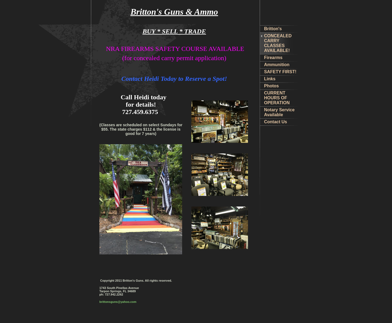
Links (269, 78)
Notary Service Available (279, 112)
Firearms (273, 57)
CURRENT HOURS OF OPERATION (277, 98)
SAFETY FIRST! (280, 71)
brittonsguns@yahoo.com (117, 301)
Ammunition (276, 64)
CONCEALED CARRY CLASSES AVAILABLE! (278, 43)
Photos (271, 86)
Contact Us (275, 121)
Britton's (273, 28)
